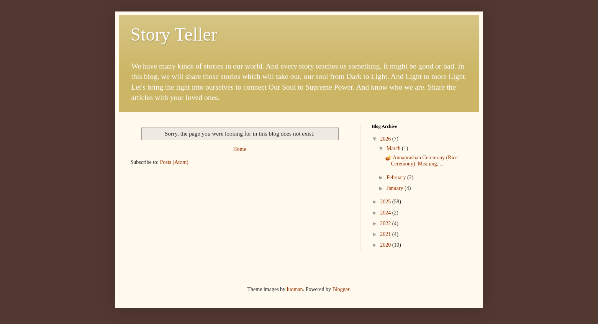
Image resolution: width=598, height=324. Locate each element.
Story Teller (174, 34)
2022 (386, 223)
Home (239, 149)
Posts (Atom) (174, 162)
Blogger (341, 289)
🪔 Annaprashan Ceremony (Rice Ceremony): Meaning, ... (421, 161)
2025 (386, 202)
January (396, 188)
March (394, 148)
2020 (386, 245)
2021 (386, 234)
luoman (295, 289)
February (397, 177)
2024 (386, 213)
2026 (386, 139)
